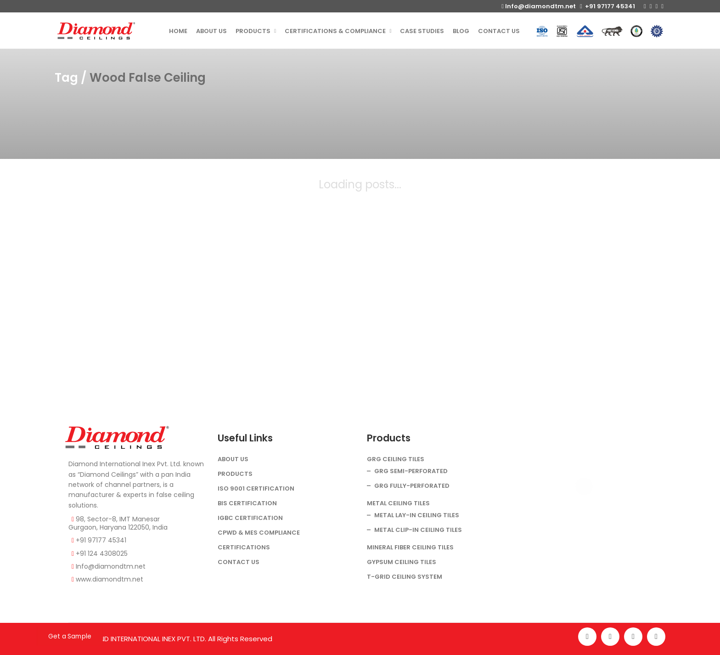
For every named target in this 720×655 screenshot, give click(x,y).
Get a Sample (70, 636)
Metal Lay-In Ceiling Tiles (416, 515)
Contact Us (238, 562)
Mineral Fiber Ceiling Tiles (410, 547)
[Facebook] (587, 636)
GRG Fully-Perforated (412, 486)
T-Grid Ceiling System (404, 577)
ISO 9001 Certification (256, 488)
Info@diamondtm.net (538, 6)
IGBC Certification (250, 518)
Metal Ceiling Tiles (398, 503)
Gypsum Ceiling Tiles (401, 562)
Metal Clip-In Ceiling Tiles (418, 530)
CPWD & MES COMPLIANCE (259, 532)
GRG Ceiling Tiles (395, 459)
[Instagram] (610, 636)
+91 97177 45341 (607, 6)
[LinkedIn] (656, 636)
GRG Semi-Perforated (411, 471)
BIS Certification (247, 503)
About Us (233, 459)
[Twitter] (633, 636)
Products (235, 474)
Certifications (244, 547)
